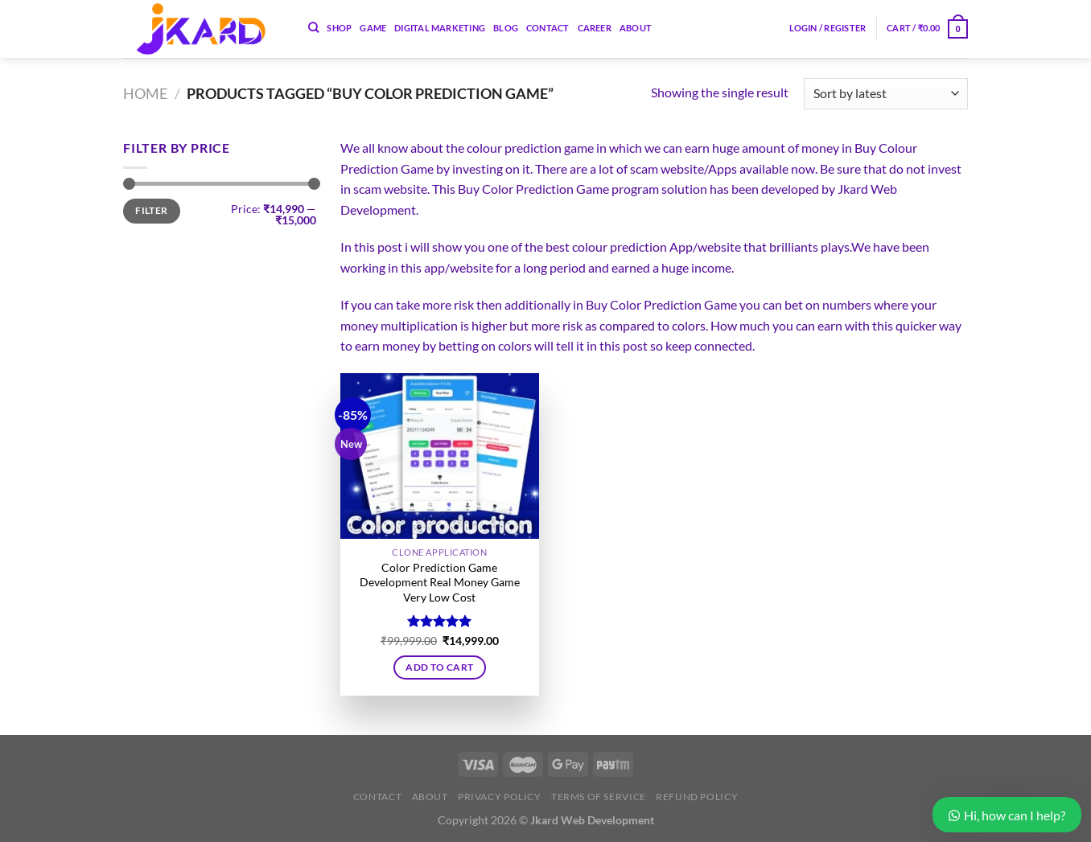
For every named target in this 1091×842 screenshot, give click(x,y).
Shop (339, 28)
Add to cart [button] (439, 667)
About (636, 28)
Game (373, 28)
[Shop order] (886, 93)
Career (594, 28)
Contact (548, 28)
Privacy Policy (499, 797)
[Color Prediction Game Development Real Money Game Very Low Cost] (439, 456)
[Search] (313, 27)
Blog (505, 28)
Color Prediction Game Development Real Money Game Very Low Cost (440, 582)
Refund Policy (697, 797)
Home (145, 93)
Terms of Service (598, 797)
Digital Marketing (439, 28)
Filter (151, 210)
